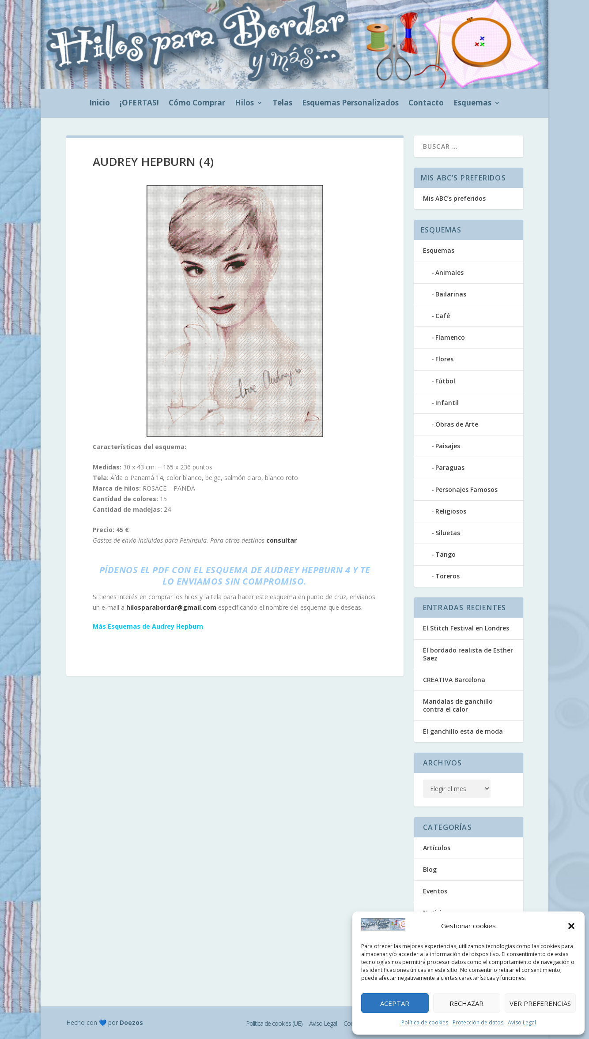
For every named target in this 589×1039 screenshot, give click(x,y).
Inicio (99, 104)
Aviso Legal (522, 1022)
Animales (449, 272)
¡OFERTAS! (139, 104)
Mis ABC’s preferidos (454, 198)
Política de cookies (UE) (274, 1023)
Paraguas (449, 467)
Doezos (131, 1022)
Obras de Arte (456, 424)
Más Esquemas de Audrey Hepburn (148, 626)
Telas (282, 104)
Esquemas (472, 104)
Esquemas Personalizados (350, 104)
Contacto (426, 104)
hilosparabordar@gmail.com (171, 607)
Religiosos (450, 511)
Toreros (447, 576)
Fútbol (445, 381)
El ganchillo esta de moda (463, 731)
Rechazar (466, 1003)
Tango (445, 554)
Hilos (244, 104)
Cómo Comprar (197, 104)
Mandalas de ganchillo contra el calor (458, 705)
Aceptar (394, 1003)
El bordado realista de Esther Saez (468, 654)
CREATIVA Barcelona (454, 679)
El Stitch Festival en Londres (466, 628)
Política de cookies (424, 1022)
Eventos (435, 891)
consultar (281, 540)
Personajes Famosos (466, 489)
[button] (571, 926)
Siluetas (447, 533)
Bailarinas (450, 294)
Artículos (436, 848)
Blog (430, 869)
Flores (444, 359)
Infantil (447, 402)
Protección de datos (478, 1022)
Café (442, 315)
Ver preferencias (540, 1003)
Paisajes (447, 446)
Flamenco (450, 337)
